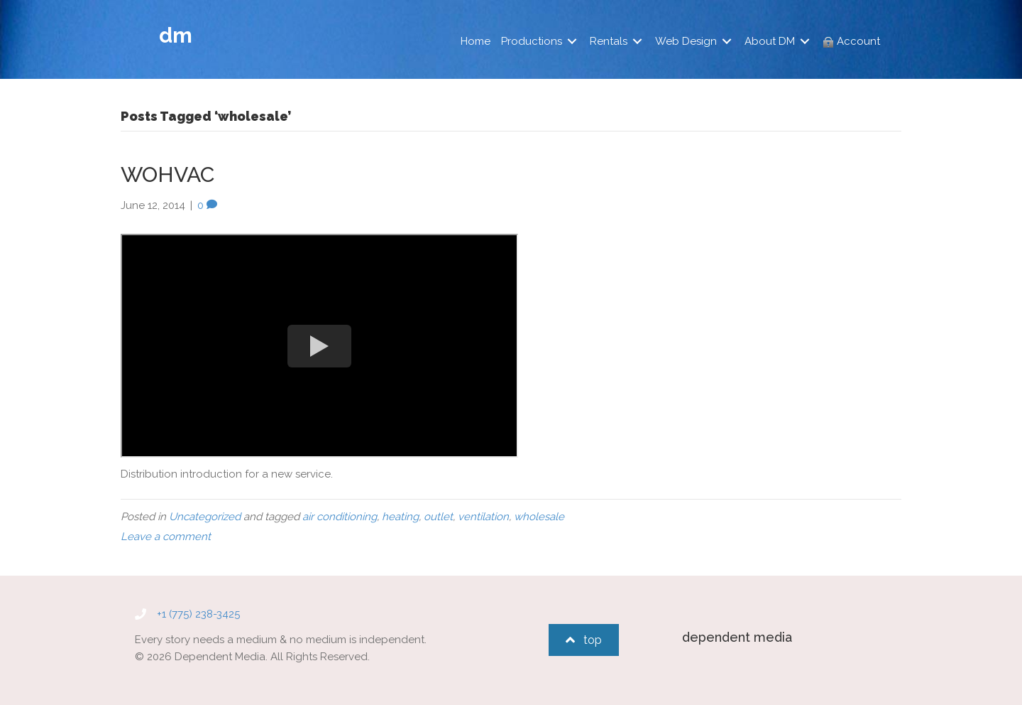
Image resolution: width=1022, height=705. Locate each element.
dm (175, 35)
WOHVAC (167, 174)
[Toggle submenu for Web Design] (726, 41)
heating (400, 516)
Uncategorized (205, 516)
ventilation (483, 516)
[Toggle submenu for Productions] (572, 41)
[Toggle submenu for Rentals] (637, 41)
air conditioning (339, 516)
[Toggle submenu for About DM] (804, 41)
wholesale (539, 516)
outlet (438, 516)
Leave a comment (166, 536)
